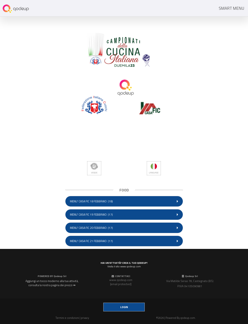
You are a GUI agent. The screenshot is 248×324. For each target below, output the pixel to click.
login (124, 307)
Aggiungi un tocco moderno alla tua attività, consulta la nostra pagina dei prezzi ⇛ (51, 283)
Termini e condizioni (67, 318)
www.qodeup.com (120, 280)
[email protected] (120, 284)
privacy (85, 318)
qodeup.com (187, 318)
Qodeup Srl (60, 276)
